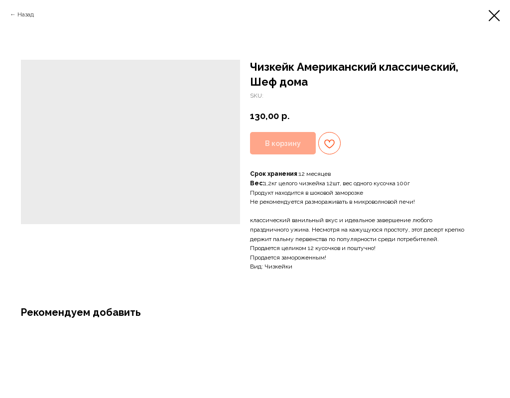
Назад (25, 14)
